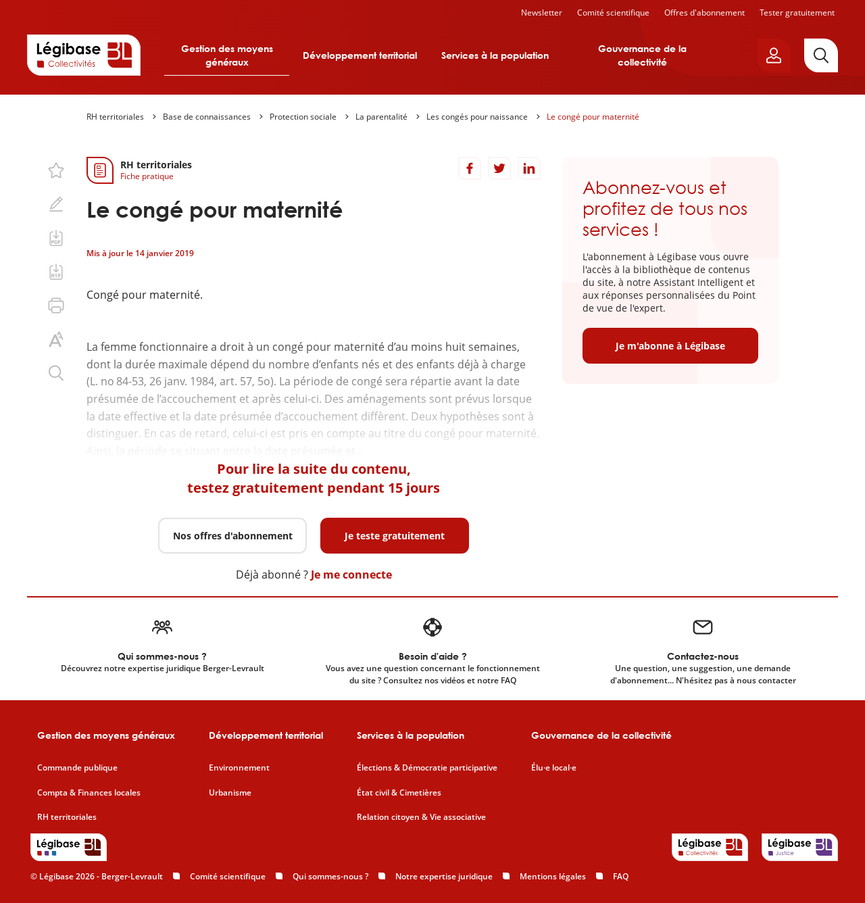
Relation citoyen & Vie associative (421, 817)
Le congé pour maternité (593, 116)
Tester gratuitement (797, 12)
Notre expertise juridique (444, 876)
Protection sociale (303, 116)
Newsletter (541, 12)
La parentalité (381, 116)
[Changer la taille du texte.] (56, 339)
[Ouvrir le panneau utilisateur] (774, 55)
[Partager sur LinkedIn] (529, 168)
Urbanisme (230, 792)
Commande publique (77, 767)
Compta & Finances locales (89, 792)
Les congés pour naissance (477, 116)
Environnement (239, 767)
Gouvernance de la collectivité (642, 55)
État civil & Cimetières (399, 792)
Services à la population (495, 55)
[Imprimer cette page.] (56, 305)
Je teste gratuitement (395, 535)
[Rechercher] (821, 55)
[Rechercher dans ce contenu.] (56, 373)
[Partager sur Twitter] (499, 168)
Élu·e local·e (553, 767)
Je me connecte (351, 574)
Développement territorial (360, 55)
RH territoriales (115, 116)
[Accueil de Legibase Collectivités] (84, 54)
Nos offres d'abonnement (233, 535)
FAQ (620, 876)
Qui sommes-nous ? (330, 876)
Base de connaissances (207, 116)
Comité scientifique (613, 12)
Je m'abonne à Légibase (670, 345)
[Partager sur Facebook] (469, 168)
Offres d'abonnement (704, 12)
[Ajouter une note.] (56, 204)
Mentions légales (553, 876)
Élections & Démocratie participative (427, 767)
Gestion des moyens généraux (227, 55)
